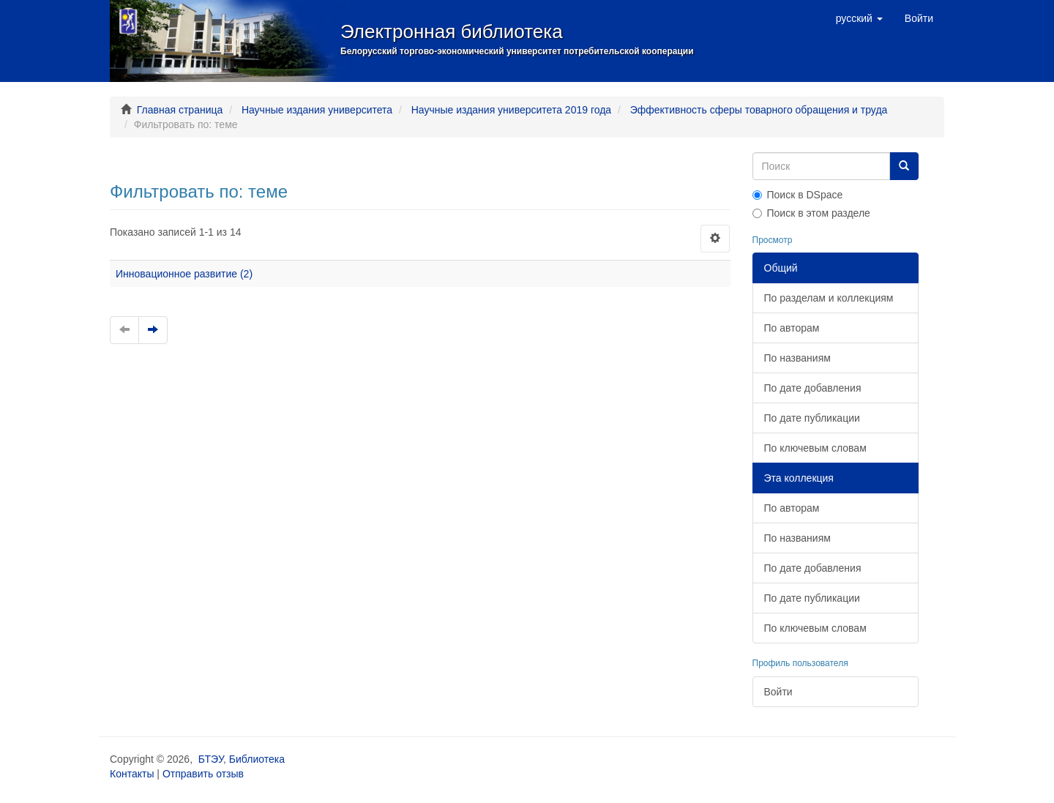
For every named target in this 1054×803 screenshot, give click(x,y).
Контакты (132, 774)
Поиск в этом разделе (811, 213)
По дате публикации (812, 418)
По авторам (792, 328)
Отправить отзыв (203, 774)
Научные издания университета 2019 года (511, 110)
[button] (859, 18)
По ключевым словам (815, 448)
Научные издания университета (317, 110)
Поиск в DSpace (797, 195)
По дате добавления (812, 388)
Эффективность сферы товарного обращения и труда (759, 110)
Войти (778, 692)
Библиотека (257, 759)
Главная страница (180, 110)
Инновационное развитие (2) (184, 274)
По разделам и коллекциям (829, 298)
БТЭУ (210, 759)
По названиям (797, 358)
